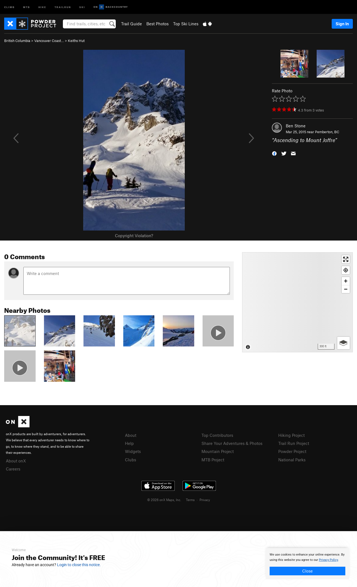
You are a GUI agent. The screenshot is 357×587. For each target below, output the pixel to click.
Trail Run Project (293, 443)
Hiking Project (291, 435)
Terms (190, 500)
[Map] (297, 302)
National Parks (292, 459)
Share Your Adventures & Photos (231, 443)
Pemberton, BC (327, 132)
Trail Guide (131, 23)
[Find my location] (346, 270)
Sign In (342, 23)
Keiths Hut (76, 40)
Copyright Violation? (134, 235)
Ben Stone (296, 125)
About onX (16, 460)
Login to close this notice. (79, 565)
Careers (13, 468)
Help (129, 443)
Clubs (130, 459)
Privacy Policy (328, 560)
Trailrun (63, 7)
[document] (307, 563)
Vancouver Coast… (49, 40)
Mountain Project (217, 451)
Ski (82, 7)
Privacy (205, 500)
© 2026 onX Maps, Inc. (164, 500)
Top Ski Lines (185, 23)
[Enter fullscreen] (346, 259)
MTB (26, 7)
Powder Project (292, 451)
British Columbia (17, 40)
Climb (9, 7)
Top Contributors (217, 435)
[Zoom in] (346, 281)
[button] (274, 153)
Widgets (133, 451)
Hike (42, 7)
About (130, 435)
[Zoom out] (346, 289)
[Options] (343, 343)
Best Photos (157, 23)
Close (307, 570)
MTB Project (212, 459)
